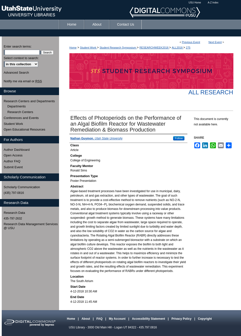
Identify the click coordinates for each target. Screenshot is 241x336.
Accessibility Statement (149, 318)
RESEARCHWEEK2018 (154, 47)
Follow (179, 138)
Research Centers (20, 112)
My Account (117, 318)
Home (72, 47)
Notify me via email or (23, 81)
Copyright (205, 318)
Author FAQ (12, 161)
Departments (16, 106)
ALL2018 (177, 47)
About (86, 318)
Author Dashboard (17, 149)
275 (188, 47)
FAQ (99, 318)
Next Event (215, 42)
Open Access (13, 155)
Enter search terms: (17, 46)
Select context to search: (21, 58)
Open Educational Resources (24, 129)
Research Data (14, 213)
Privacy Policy (181, 318)
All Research (210, 92)
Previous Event (191, 42)
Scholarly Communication (22, 187)
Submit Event (13, 167)
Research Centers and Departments (29, 101)
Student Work (88, 47)
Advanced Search (16, 72)
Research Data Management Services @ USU (31, 226)
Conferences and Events (21, 118)
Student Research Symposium (118, 47)
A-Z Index (213, 2)
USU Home (195, 2)
